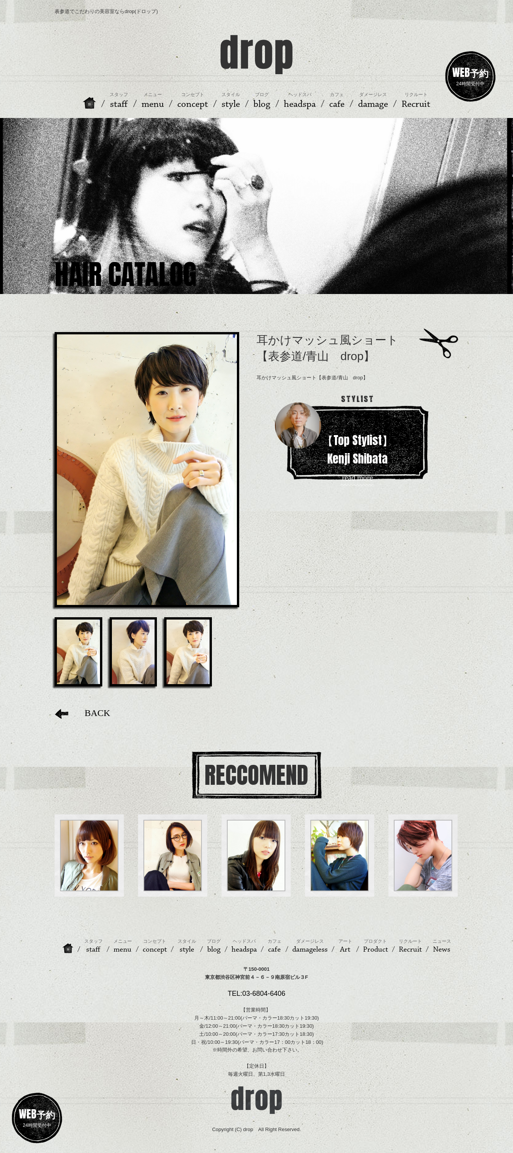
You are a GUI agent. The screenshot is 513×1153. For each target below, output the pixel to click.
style (187, 946)
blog (214, 946)
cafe (274, 946)
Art (345, 946)
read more (357, 478)
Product (375, 946)
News (442, 946)
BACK (82, 713)
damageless (310, 946)
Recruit (410, 946)
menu (122, 946)
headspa (244, 946)
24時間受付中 (470, 75)
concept (155, 946)
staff (93, 946)
